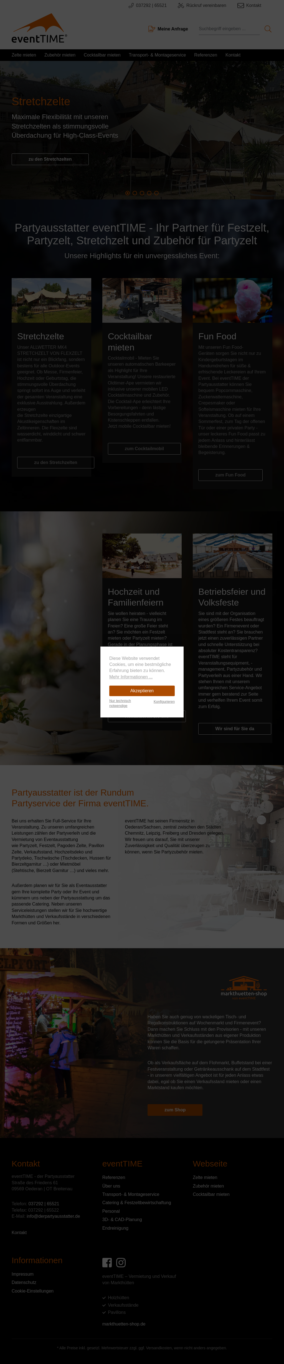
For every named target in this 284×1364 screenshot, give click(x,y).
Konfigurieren (164, 701)
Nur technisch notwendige (120, 703)
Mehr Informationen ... (131, 677)
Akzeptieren (142, 690)
